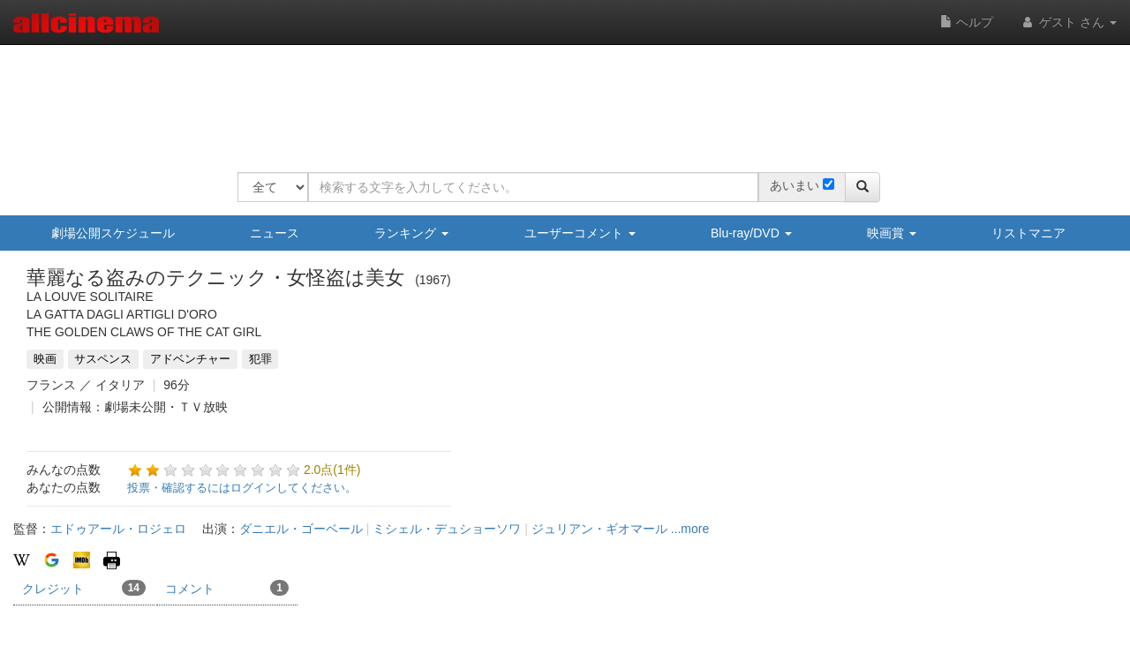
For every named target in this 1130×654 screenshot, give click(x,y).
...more (690, 529)
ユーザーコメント (580, 233)
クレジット (84, 588)
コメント (227, 588)
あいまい (794, 185)
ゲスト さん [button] (1068, 22)
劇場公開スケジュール (113, 233)
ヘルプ (966, 22)
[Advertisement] (558, 97)
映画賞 (891, 233)
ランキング (411, 233)
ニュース (274, 233)
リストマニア (1028, 233)
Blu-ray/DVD (751, 233)
